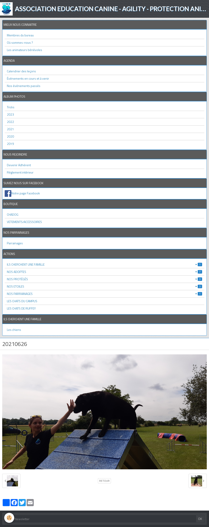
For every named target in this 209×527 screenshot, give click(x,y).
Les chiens (14, 329)
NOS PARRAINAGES (104, 293)
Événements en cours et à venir (28, 78)
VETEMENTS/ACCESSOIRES (24, 221)
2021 (10, 129)
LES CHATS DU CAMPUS (22, 301)
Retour (104, 481)
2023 (10, 114)
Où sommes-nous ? (20, 42)
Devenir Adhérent (19, 165)
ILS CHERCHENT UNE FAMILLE (104, 264)
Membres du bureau (20, 35)
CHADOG (12, 214)
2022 (10, 121)
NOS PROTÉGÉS (104, 279)
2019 (10, 143)
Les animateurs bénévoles (24, 49)
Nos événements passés (23, 85)
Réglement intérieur (20, 172)
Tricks (10, 107)
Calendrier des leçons (21, 71)
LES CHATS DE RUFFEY (21, 308)
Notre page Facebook (25, 193)
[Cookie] (9, 518)
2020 (10, 136)
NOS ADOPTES (104, 271)
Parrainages (15, 243)
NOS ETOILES (104, 286)
